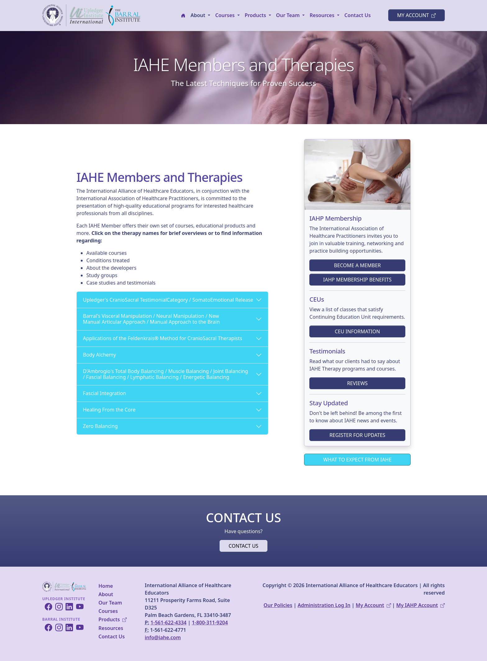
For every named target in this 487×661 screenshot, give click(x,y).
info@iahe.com (163, 637)
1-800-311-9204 (210, 622)
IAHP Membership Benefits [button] (357, 279)
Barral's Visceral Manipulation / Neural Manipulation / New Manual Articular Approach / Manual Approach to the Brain (151, 319)
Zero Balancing (100, 426)
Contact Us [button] (243, 545)
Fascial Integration (104, 393)
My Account (373, 605)
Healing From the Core (109, 409)
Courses (108, 611)
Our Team (110, 602)
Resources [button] (323, 15)
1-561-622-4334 (168, 622)
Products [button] (256, 15)
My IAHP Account (420, 605)
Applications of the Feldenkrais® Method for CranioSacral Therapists (162, 338)
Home (105, 585)
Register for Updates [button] (357, 435)
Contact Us (357, 15)
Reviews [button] (357, 383)
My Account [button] (416, 15)
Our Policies (278, 605)
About (105, 594)
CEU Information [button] (357, 331)
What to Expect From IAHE (357, 459)
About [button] (198, 15)
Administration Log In (324, 605)
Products (112, 619)
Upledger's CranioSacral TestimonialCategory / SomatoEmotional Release (168, 299)
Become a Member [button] (357, 265)
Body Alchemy (99, 354)
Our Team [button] (288, 15)
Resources (110, 628)
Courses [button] (225, 15)
